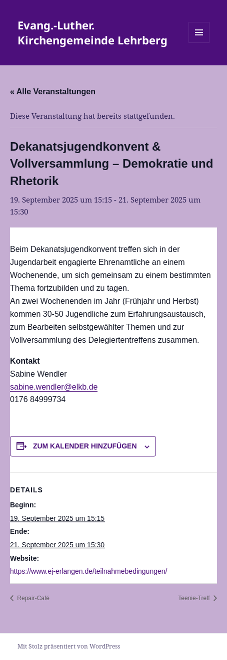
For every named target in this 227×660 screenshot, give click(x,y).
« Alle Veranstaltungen (53, 91)
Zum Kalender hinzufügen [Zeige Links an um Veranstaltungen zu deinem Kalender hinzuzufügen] (85, 446)
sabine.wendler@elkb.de (54, 387)
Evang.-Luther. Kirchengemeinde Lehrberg (93, 32)
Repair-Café (33, 598)
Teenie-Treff (195, 598)
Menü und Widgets (199, 42)
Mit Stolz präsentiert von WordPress (69, 646)
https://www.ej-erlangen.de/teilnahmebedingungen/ (88, 571)
